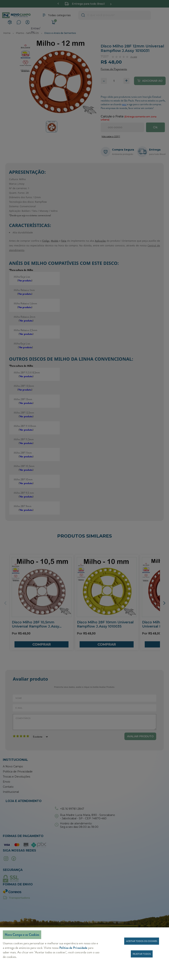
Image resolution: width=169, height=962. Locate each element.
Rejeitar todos (142, 954)
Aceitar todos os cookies (141, 941)
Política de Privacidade (73, 947)
